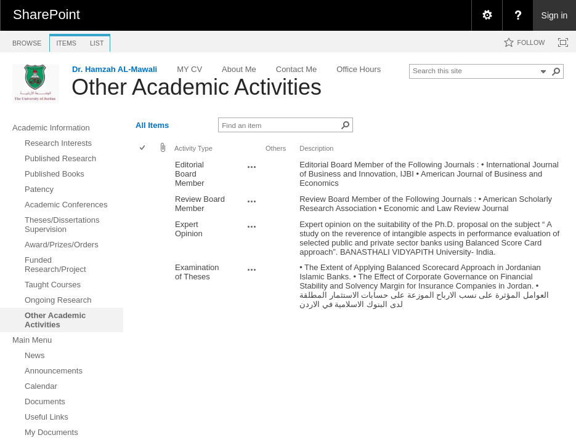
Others (276, 148)
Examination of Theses (197, 272)
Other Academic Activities (196, 87)
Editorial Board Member (190, 174)
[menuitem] (486, 15)
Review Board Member (200, 203)
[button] (556, 71)
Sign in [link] (555, 15)
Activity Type (193, 148)
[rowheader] (145, 174)
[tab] (27, 41)
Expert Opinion (189, 229)
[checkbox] (143, 148)
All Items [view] (152, 125)
